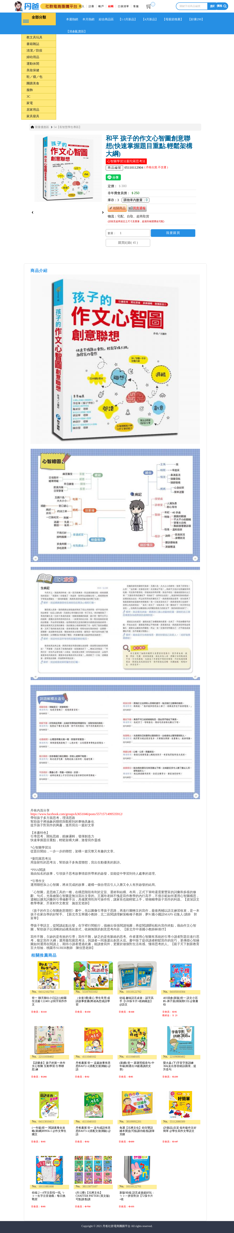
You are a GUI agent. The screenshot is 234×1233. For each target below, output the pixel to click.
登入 (81, 6)
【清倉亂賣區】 (76, 31)
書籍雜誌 (32, 44)
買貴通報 (137, 208)
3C (28, 96)
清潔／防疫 (34, 50)
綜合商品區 (106, 19)
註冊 (91, 6)
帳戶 (101, 6)
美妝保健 (32, 70)
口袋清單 (123, 6)
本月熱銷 (88, 19)
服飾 (29, 90)
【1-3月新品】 (127, 19)
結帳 (111, 6)
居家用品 (32, 109)
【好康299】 (196, 19)
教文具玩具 (34, 37)
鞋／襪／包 (34, 76)
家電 (29, 103)
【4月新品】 (150, 19)
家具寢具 (32, 116)
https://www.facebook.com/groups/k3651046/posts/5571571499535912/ (76, 814)
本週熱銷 (72, 19)
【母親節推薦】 (173, 19)
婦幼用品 (32, 57)
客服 (136, 6)
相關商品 (117, 208)
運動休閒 (32, 63)
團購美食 (32, 83)
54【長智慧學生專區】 (68, 127)
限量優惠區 (42, 127)
